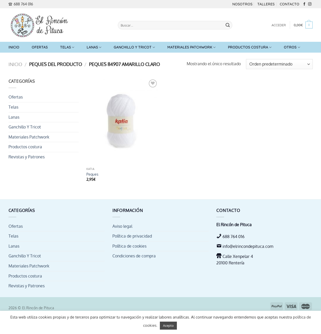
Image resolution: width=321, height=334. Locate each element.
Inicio (14, 47)
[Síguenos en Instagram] (309, 4)
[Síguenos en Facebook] (304, 4)
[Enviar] (227, 25)
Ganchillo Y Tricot (134, 47)
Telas (67, 47)
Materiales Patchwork (191, 47)
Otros (292, 47)
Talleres (266, 4)
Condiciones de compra (134, 255)
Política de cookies (129, 246)
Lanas (94, 47)
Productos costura (249, 47)
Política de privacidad (132, 236)
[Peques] (122, 121)
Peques (92, 174)
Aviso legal (122, 226)
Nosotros (242, 4)
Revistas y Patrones (27, 156)
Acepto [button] (168, 325)
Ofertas (40, 47)
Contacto (289, 4)
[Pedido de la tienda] (279, 64)
